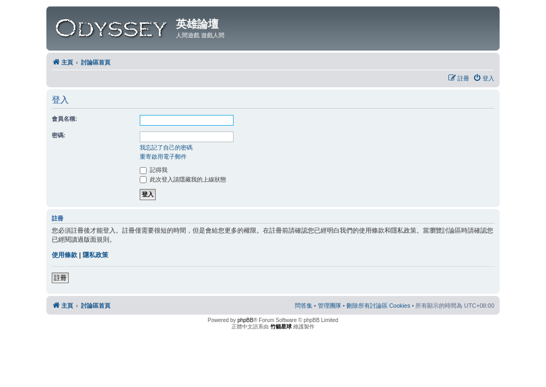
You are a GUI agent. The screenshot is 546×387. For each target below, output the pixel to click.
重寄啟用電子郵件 (163, 156)
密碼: (59, 135)
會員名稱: (64, 119)
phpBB (245, 320)
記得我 (153, 170)
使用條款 (64, 255)
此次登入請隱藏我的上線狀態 (183, 179)
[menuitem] (483, 78)
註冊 (60, 278)
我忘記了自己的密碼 (166, 147)
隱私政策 (95, 255)
